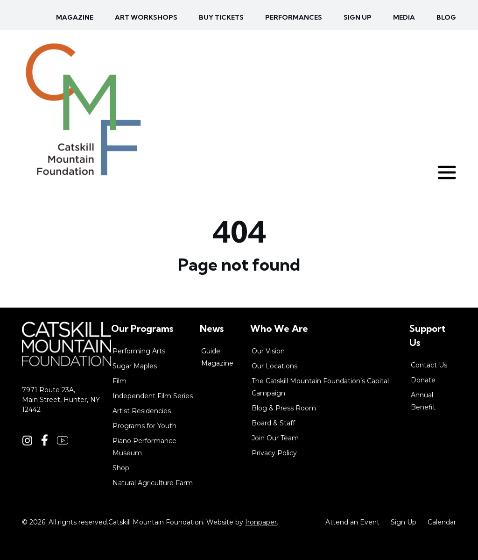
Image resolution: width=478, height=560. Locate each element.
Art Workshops (146, 17)
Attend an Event (352, 522)
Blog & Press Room (284, 408)
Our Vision (268, 351)
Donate (423, 380)
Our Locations (274, 366)
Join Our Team (275, 438)
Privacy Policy (274, 453)
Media (404, 17)
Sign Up (403, 522)
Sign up (358, 17)
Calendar (442, 522)
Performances (293, 17)
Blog (446, 17)
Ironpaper (261, 522)
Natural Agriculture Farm (152, 483)
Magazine (74, 17)
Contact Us (429, 365)
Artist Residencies (141, 411)
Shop (120, 468)
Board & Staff (273, 423)
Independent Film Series (152, 396)
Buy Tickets (221, 17)
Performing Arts (138, 351)
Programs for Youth (144, 426)
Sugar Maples (134, 366)
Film (119, 381)
